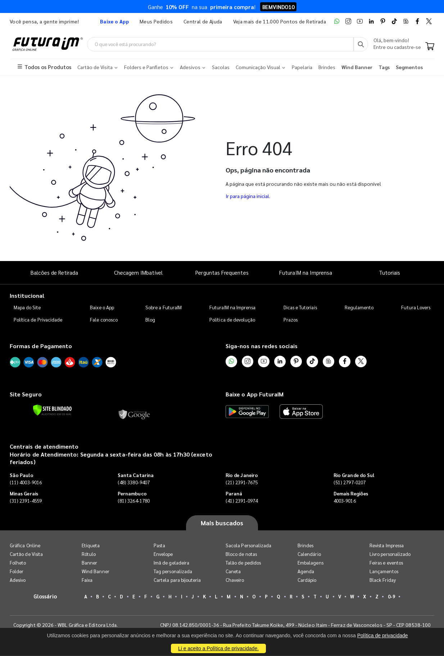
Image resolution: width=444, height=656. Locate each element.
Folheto (18, 563)
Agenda (306, 572)
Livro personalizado (390, 554)
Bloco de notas (241, 554)
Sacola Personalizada (248, 546)
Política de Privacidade (38, 319)
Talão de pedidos (243, 563)
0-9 (391, 597)
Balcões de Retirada (54, 272)
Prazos (291, 319)
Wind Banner (95, 572)
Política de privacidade (382, 635)
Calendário (309, 554)
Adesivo (18, 580)
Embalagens (310, 563)
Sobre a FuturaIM (163, 307)
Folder (16, 572)
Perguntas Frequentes (221, 272)
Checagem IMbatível (138, 272)
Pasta (159, 546)
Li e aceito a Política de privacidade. (218, 648)
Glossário (45, 596)
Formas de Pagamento (41, 346)
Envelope (163, 554)
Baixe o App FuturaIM (255, 394)
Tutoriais (389, 272)
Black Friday (383, 580)
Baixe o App (102, 307)
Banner (89, 563)
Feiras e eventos (386, 563)
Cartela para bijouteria (177, 580)
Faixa (87, 580)
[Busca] (361, 44)
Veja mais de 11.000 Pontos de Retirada (279, 21)
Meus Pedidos (156, 21)
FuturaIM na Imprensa (305, 272)
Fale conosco (104, 319)
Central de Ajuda (203, 21)
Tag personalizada (173, 572)
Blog (150, 319)
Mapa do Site (27, 307)
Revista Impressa (387, 546)
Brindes (305, 546)
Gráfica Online (25, 546)
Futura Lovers (415, 307)
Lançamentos (384, 572)
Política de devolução (232, 319)
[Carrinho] (429, 47)
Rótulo (89, 554)
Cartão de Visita (26, 554)
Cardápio (307, 580)
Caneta (233, 572)
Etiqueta (91, 546)
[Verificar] (52, 410)
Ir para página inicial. (248, 196)
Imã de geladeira (171, 563)
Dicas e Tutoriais (300, 307)
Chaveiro (235, 580)
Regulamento (359, 307)
